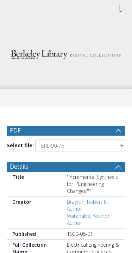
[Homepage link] (66, 52)
